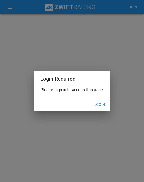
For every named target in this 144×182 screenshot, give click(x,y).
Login (100, 104)
